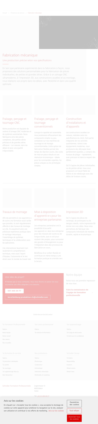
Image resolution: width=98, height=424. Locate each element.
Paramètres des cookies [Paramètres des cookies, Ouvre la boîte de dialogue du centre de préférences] (74, 404)
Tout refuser (74, 411)
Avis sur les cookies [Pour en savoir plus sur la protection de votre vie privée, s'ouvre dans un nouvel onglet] (56, 411)
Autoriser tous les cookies (74, 418)
